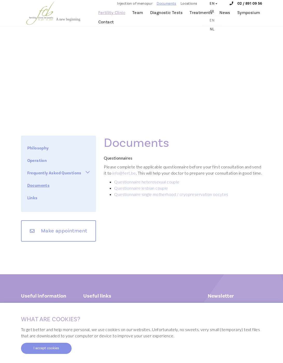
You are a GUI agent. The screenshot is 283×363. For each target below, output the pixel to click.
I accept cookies (46, 348)
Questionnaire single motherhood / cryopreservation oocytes (171, 194)
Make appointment (64, 231)
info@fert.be (124, 172)
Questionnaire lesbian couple (141, 188)
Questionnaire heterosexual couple (146, 181)
